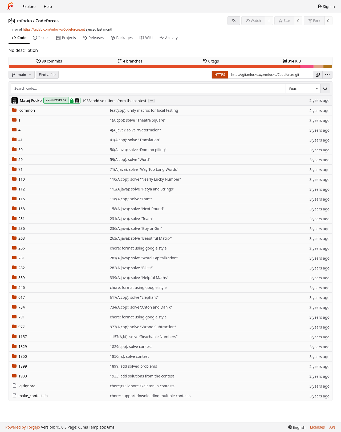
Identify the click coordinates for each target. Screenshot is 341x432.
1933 (19, 376)
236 (18, 228)
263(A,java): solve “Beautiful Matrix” (141, 238)
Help (48, 6)
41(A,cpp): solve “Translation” (135, 139)
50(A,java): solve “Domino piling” (138, 149)
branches (130, 61)
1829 (19, 346)
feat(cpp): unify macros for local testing (144, 110)
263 (18, 238)
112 (18, 189)
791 (18, 316)
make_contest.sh (30, 395)
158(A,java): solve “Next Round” (137, 208)
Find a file (47, 74)
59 (17, 159)
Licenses (317, 427)
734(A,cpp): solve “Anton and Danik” (141, 307)
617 (18, 297)
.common (23, 110)
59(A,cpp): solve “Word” (130, 159)
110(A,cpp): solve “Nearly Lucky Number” (145, 179)
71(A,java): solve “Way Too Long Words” (144, 169)
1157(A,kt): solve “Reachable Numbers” (143, 336)
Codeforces (47, 20)
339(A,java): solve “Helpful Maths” (139, 277)
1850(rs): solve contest (129, 356)
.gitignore (23, 385)
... (151, 100)
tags (211, 61)
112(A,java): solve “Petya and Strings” (142, 189)
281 (18, 257)
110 (18, 179)
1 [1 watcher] (269, 20)
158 (18, 208)
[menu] (327, 75)
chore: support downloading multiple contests (150, 395)
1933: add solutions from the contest (114, 100)
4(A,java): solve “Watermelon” (135, 129)
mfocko (24, 20)
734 (18, 307)
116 (18, 198)
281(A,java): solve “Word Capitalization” (144, 257)
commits (49, 61)
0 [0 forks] (328, 20)
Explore (28, 6)
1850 (19, 356)
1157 (19, 336)
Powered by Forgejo (22, 427)
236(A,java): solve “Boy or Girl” (136, 228)
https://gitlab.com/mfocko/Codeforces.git (54, 29)
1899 (19, 366)
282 (18, 267)
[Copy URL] (318, 75)
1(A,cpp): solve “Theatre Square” (137, 120)
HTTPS (219, 74)
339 (18, 277)
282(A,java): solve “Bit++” (131, 267)
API (332, 427)
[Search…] (325, 89)
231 (18, 218)
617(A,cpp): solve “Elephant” (134, 297)
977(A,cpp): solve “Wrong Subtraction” (143, 326)
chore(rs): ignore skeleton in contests (142, 385)
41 (17, 139)
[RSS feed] (234, 20)
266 (18, 248)
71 (17, 169)
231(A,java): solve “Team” (131, 218)
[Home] (10, 6)
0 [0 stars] (298, 20)
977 (18, 326)
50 (17, 149)
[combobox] (303, 89)
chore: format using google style (138, 248)
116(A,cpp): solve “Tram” (131, 198)
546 (18, 287)
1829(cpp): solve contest (131, 346)
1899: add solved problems (133, 366)
